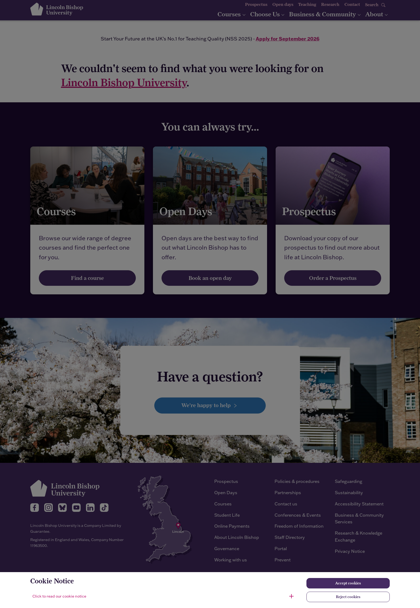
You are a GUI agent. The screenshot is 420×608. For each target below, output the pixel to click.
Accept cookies (348, 583)
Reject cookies (348, 597)
